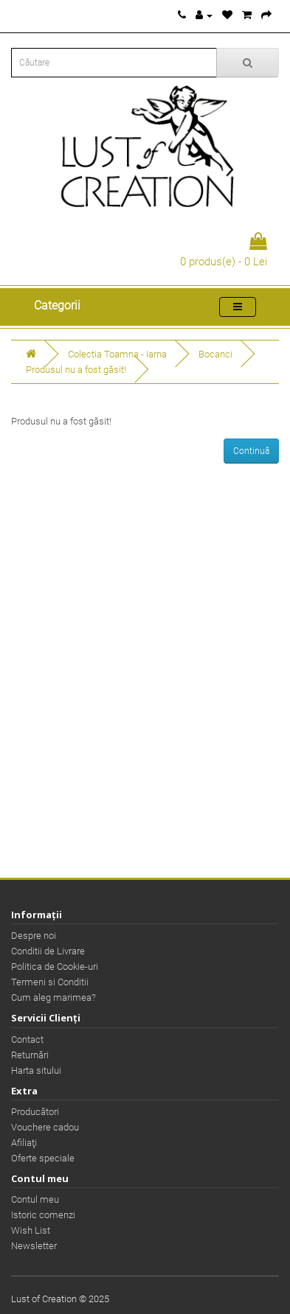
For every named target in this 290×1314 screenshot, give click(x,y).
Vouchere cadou (45, 1127)
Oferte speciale (43, 1158)
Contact (27, 1039)
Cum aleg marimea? (53, 997)
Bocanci (215, 354)
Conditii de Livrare (48, 951)
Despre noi (33, 935)
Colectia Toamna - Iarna (117, 354)
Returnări (30, 1054)
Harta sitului (36, 1070)
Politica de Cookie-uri (54, 966)
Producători (35, 1111)
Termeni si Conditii (50, 982)
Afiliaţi (24, 1142)
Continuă (251, 451)
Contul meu (35, 1199)
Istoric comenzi (43, 1214)
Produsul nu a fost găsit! (76, 369)
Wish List (30, 1230)
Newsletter (34, 1245)
